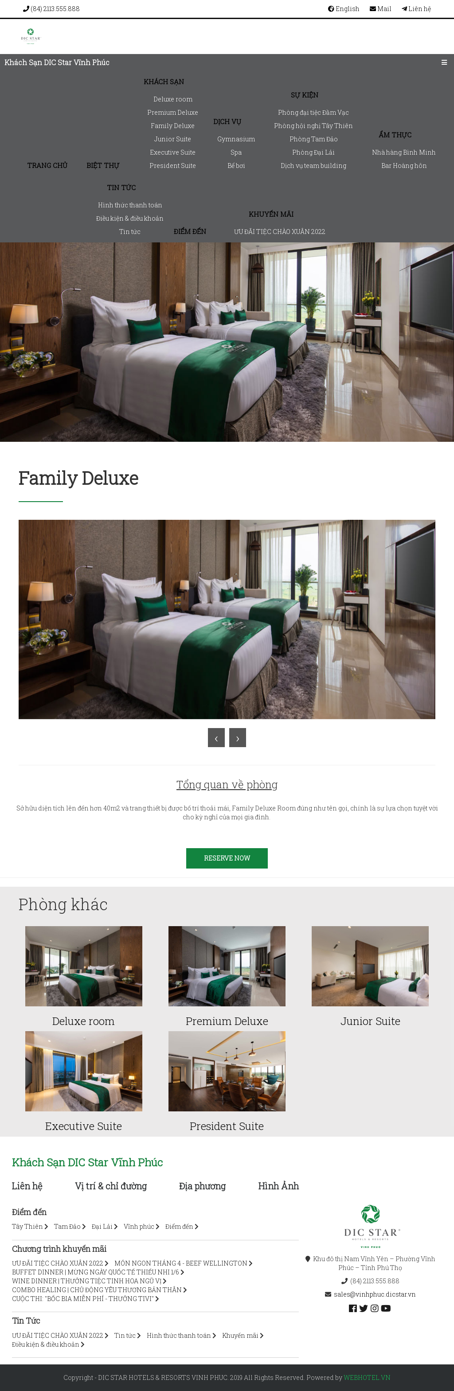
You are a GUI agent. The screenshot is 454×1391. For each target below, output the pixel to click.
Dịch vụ (227, 121)
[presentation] (216, 737)
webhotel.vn (367, 1377)
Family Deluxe (173, 125)
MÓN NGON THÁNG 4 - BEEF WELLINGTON (180, 1263)
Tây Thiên (27, 1226)
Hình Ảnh (278, 1186)
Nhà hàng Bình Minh (404, 152)
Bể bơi (236, 165)
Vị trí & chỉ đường (111, 1186)
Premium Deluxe (172, 112)
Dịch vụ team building (313, 165)
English (344, 8)
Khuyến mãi (271, 214)
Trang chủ (47, 165)
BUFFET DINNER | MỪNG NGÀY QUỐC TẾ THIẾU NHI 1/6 (95, 1272)
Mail (380, 8)
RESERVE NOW (227, 858)
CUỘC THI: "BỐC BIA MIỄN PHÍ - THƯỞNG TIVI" (83, 1298)
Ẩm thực (395, 134)
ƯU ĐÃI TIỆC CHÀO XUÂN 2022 (279, 231)
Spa (236, 152)
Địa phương (202, 1186)
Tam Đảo (67, 1226)
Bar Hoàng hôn (404, 165)
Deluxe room (172, 99)
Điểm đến (190, 231)
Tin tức (121, 187)
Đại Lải (102, 1226)
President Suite (172, 165)
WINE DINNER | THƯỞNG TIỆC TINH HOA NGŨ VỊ (86, 1281)
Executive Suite (173, 152)
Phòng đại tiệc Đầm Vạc (313, 112)
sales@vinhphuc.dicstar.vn (375, 1294)
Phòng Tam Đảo (314, 139)
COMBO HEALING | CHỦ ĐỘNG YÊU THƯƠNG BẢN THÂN (97, 1290)
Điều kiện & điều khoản (130, 218)
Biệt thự (102, 165)
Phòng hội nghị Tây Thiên (313, 125)
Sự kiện (304, 94)
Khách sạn (164, 81)
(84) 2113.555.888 (51, 8)
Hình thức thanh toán (130, 205)
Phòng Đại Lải (313, 152)
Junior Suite (172, 139)
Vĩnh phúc (139, 1226)
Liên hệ (416, 8)
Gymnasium (236, 139)
